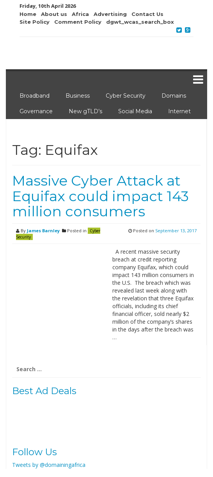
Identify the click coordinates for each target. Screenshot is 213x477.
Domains (174, 95)
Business (78, 95)
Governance (36, 111)
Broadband (35, 95)
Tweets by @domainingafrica (48, 464)
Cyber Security (126, 95)
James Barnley (43, 230)
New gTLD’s (85, 111)
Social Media (135, 111)
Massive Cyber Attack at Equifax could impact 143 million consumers (100, 196)
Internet (179, 111)
